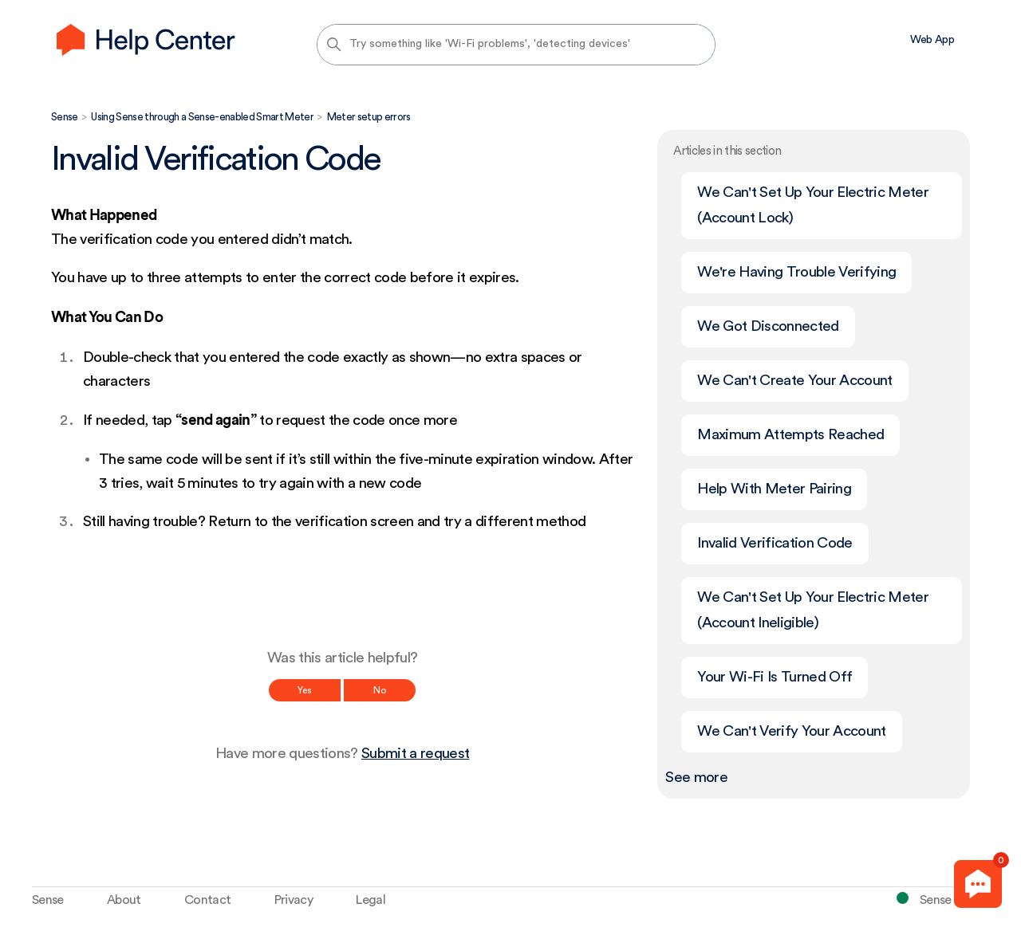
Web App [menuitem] (932, 39)
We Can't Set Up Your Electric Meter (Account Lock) (812, 205)
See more (696, 777)
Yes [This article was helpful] (305, 690)
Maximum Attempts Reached (790, 434)
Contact (207, 900)
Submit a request (415, 753)
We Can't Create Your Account (794, 380)
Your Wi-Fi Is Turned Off (774, 677)
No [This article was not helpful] (379, 690)
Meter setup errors (369, 117)
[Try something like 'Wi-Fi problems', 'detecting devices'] (516, 45)
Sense (64, 117)
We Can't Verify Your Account (791, 731)
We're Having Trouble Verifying (796, 272)
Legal (370, 900)
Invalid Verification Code (774, 543)
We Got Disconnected (767, 326)
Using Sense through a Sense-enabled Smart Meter (202, 117)
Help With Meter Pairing (774, 489)
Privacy (293, 900)
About (124, 900)
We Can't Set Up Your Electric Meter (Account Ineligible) (812, 610)
